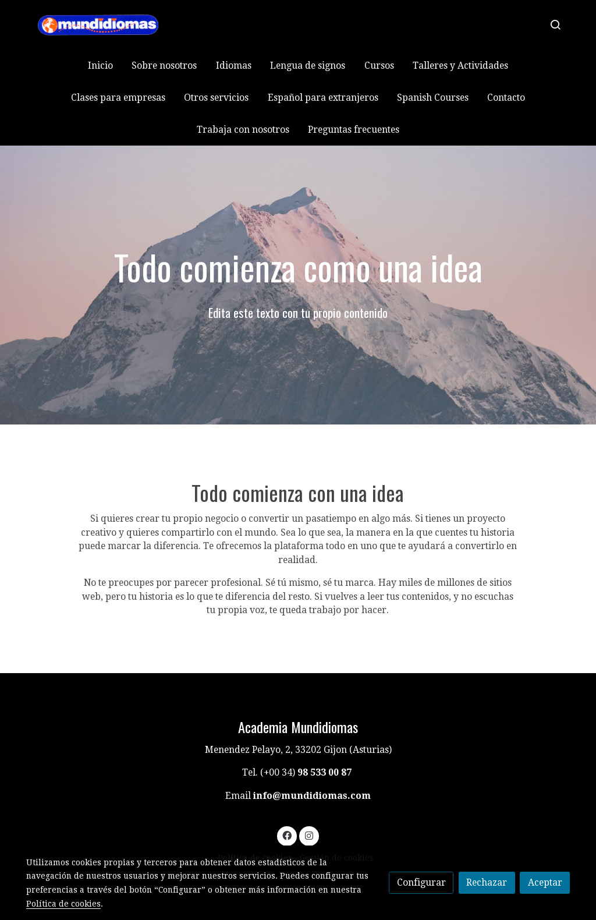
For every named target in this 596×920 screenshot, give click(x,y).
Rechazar (486, 882)
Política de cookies (63, 903)
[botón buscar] (555, 24)
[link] (101, 25)
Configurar (421, 882)
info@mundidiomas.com (312, 795)
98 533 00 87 (324, 772)
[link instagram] (309, 835)
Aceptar (545, 882)
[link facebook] (287, 835)
